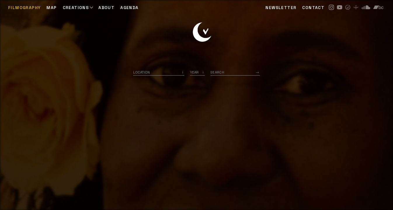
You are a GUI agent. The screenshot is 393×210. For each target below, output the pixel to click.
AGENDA (129, 8)
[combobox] (158, 72)
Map (51, 8)
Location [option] (141, 72)
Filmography (24, 8)
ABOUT (106, 8)
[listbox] (197, 72)
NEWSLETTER (280, 8)
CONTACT (313, 8)
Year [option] (194, 72)
